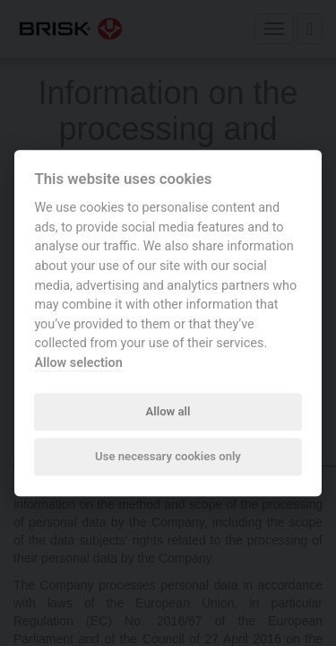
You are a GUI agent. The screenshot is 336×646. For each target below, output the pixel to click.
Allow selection (78, 363)
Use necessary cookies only (168, 457)
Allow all (168, 411)
